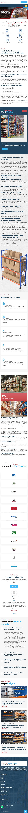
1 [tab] (13, 613)
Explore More (14, 586)
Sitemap (2, 782)
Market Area (3, 784)
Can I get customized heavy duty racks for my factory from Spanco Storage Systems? (15, 661)
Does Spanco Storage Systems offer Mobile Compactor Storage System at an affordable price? (15, 667)
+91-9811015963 (10, 805)
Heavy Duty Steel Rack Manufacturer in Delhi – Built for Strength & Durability (13, 726)
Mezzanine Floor (4, 794)
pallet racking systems (10, 102)
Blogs (2, 780)
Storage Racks (5, 143)
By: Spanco (5, 699)
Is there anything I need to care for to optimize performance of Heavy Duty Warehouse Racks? (14, 654)
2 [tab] (14, 613)
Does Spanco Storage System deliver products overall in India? (13, 673)
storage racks (17, 100)
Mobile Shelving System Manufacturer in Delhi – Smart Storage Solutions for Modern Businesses (13, 703)
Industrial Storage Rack (5, 791)
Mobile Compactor (4, 795)
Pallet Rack (3, 793)
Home (2, 777)
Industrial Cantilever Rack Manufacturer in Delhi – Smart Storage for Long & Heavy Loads (14, 749)
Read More (5, 148)
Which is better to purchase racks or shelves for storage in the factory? (13, 628)
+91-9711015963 (3, 805)
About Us (2, 778)
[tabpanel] (13, 603)
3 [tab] (15, 613)
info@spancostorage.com (6, 807)
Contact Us (3, 781)
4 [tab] (16, 613)
